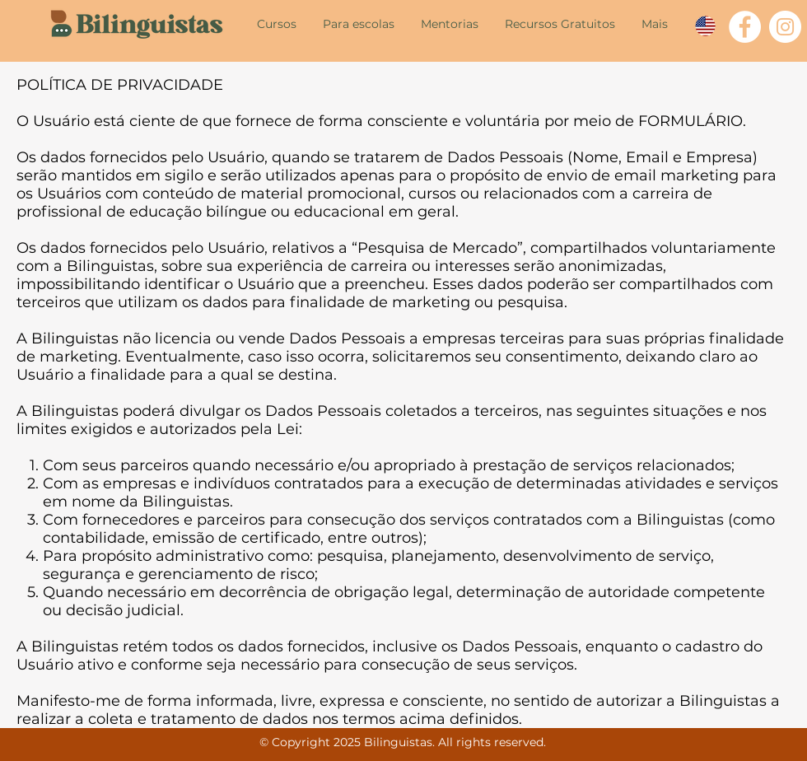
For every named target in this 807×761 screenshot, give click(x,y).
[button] (277, 23)
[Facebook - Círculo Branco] (745, 27)
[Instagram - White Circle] (785, 27)
